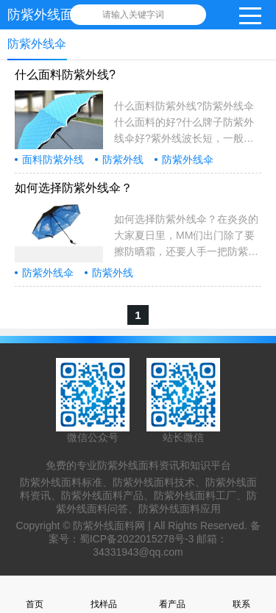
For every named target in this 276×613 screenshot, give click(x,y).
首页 (35, 594)
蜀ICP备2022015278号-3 (136, 539)
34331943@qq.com (138, 552)
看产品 (172, 594)
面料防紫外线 (53, 159)
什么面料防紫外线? (65, 74)
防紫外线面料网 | (113, 525)
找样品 (104, 594)
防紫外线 (123, 159)
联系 (241, 594)
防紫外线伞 (187, 159)
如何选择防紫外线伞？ (73, 188)
